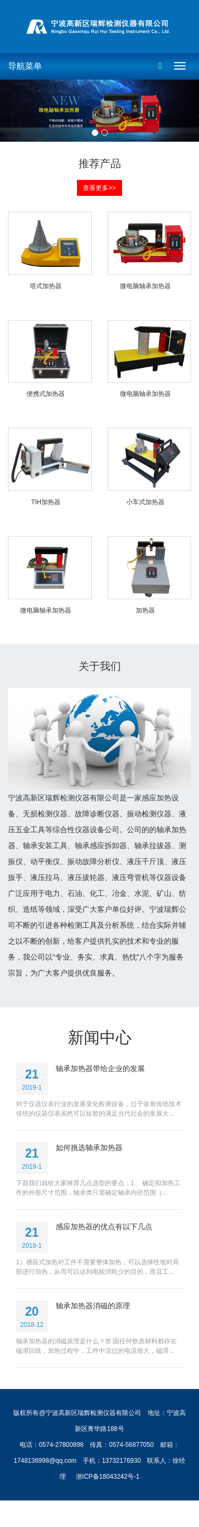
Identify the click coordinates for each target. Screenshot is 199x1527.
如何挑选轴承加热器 (89, 1147)
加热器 (145, 610)
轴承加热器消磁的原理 (93, 1305)
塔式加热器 (46, 286)
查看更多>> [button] (99, 188)
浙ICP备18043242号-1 (108, 1476)
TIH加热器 (45, 502)
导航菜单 (25, 66)
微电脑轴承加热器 (145, 286)
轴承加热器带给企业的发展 (100, 1068)
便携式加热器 (46, 394)
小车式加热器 (145, 502)
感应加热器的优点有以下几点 (104, 1226)
